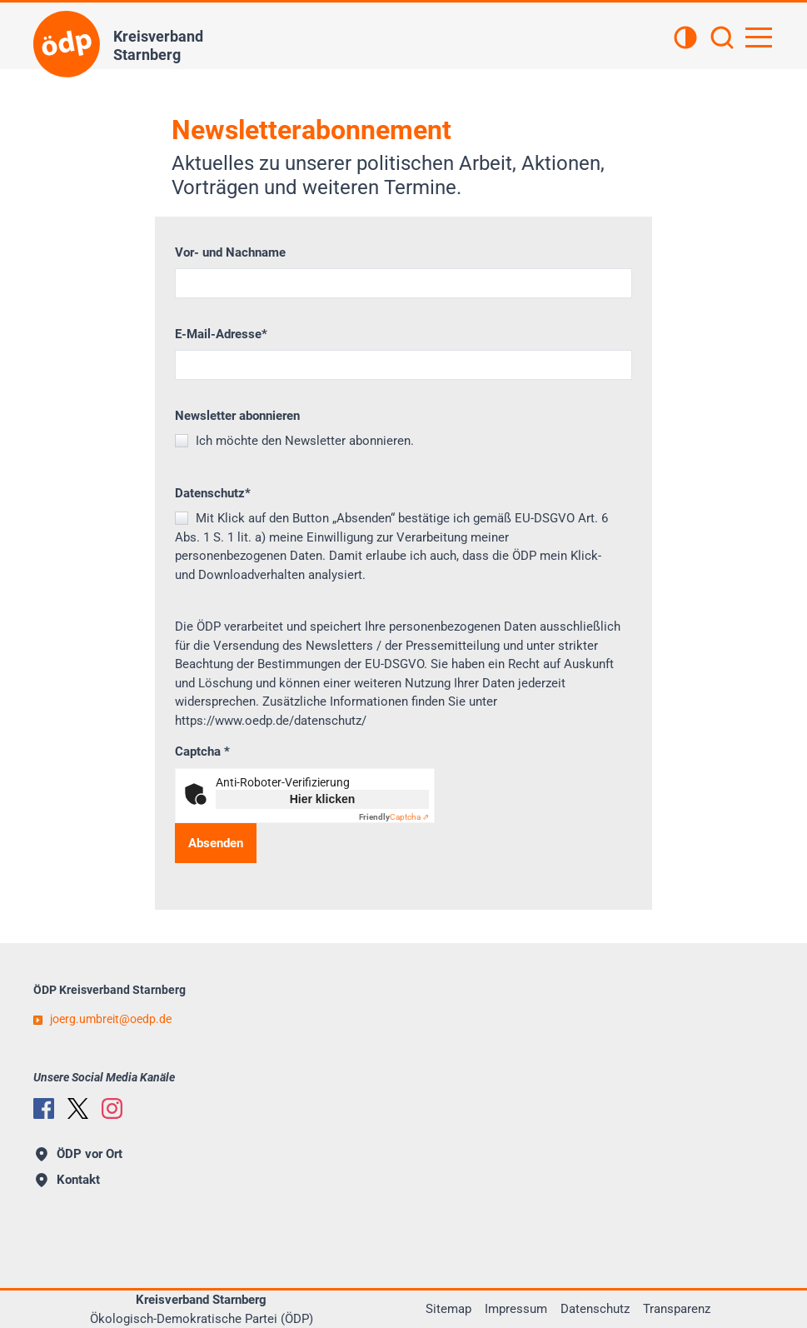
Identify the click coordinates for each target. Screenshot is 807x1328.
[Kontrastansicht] (685, 39)
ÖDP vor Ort (79, 1153)
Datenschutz (213, 493)
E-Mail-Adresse (221, 334)
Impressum (516, 1308)
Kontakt (68, 1179)
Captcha (202, 751)
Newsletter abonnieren (237, 415)
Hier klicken (323, 799)
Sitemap (448, 1308)
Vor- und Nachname (230, 252)
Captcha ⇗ (394, 816)
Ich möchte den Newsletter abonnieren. (303, 440)
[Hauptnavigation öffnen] (759, 37)
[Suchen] (722, 39)
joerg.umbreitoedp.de (111, 1019)
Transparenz (676, 1308)
